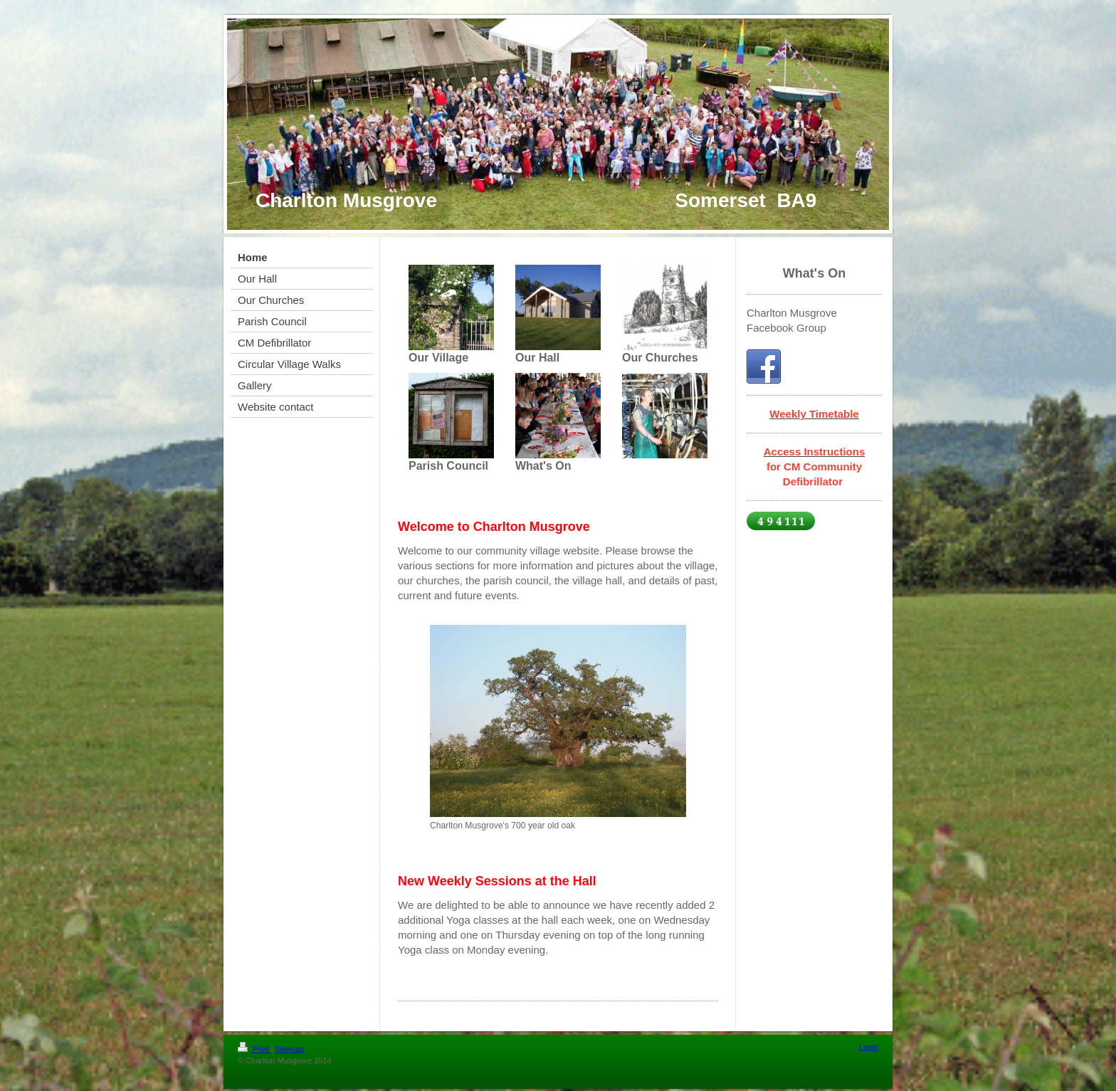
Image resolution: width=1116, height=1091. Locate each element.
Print (254, 1049)
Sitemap (289, 1049)
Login (868, 1047)
